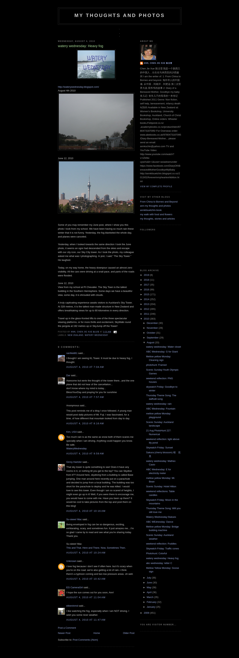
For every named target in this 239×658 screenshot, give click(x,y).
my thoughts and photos (119, 15)
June (150, 582)
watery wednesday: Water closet (163, 346)
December (153, 323)
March (150, 597)
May (149, 587)
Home (97, 633)
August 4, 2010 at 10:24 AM (85, 552)
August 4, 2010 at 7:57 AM (85, 397)
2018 (147, 279)
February (152, 602)
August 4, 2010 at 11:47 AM (85, 619)
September (153, 337)
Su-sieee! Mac (74, 519)
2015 (147, 294)
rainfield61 (71, 353)
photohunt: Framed (156, 364)
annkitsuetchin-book (151, 210)
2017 (147, 284)
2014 (147, 299)
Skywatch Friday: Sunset (159, 447)
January (151, 606)
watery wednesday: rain (159, 403)
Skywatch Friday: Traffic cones (162, 548)
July (149, 577)
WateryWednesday (76, 448)
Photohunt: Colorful (156, 553)
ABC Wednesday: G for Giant (162, 351)
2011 (147, 313)
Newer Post (64, 633)
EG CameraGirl (74, 587)
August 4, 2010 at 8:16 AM (85, 423)
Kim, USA (71, 431)
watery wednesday (96, 335)
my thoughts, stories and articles (157, 218)
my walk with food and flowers (156, 214)
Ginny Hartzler (74, 462)
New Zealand (75, 335)
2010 (147, 318)
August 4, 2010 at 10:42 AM (85, 578)
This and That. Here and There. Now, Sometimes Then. (96, 547)
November (153, 327)
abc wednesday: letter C (159, 563)
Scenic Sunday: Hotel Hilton (161, 486)
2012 (147, 309)
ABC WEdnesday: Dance (159, 521)
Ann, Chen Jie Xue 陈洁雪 (85, 332)
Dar (68, 375)
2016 (147, 289)
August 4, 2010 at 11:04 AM (85, 597)
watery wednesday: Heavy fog (162, 558)
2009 (147, 612)
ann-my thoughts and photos (155, 205)
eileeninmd (72, 605)
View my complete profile (156, 186)
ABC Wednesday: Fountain (160, 408)
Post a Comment (67, 627)
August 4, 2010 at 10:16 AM (85, 511)
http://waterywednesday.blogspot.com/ (78, 86)
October (151, 332)
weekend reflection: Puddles (161, 543)
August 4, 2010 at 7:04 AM (85, 367)
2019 (147, 275)
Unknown (71, 561)
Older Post (128, 633)
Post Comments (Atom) (85, 639)
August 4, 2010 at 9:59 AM (85, 453)
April (149, 592)
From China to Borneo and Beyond (159, 201)
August (151, 342)
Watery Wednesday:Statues (161, 517)
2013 (147, 304)
